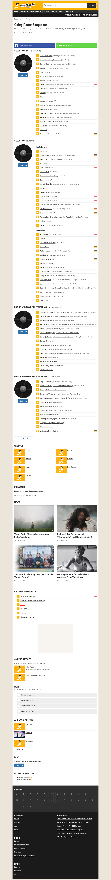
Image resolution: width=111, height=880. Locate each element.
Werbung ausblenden (72, 15)
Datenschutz (18, 848)
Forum (16, 841)
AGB (25, 848)
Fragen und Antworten (21, 845)
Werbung (17, 822)
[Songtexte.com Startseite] (25, 5)
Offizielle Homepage (23, 779)
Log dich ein (18, 491)
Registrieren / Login (90, 15)
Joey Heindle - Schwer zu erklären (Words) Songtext (74, 819)
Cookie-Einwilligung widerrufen (24, 855)
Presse (16, 819)
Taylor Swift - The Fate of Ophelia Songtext (71, 833)
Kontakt (16, 830)
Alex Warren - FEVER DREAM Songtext (70, 830)
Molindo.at (17, 871)
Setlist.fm (17, 874)
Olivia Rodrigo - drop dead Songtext (68, 837)
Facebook (17, 867)
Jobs (16, 826)
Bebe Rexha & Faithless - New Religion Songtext (73, 822)
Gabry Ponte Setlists (23, 777)
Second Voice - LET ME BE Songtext (69, 826)
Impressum (18, 852)
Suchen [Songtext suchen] (91, 5)
